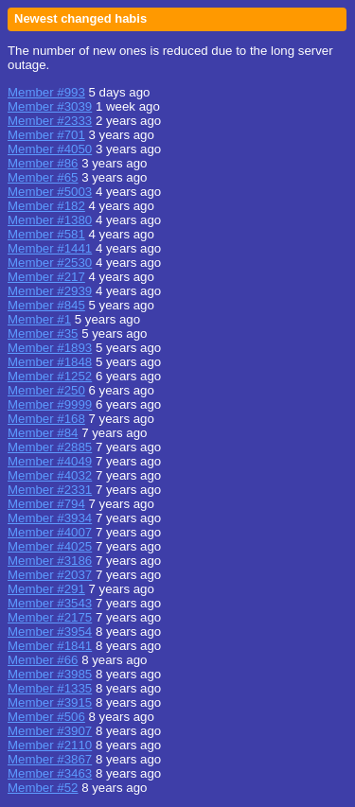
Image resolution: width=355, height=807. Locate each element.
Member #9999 (50, 404)
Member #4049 (50, 461)
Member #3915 (50, 702)
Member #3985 (50, 674)
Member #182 (46, 206)
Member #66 (43, 660)
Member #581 (46, 234)
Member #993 (46, 92)
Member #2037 (50, 575)
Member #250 (46, 390)
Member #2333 (50, 121)
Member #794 (46, 504)
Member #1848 (50, 362)
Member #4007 (50, 532)
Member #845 (46, 305)
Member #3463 (50, 773)
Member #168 (46, 419)
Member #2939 (50, 291)
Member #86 (43, 163)
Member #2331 (50, 489)
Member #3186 (50, 560)
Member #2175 (50, 617)
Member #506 (46, 717)
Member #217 (46, 277)
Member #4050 (50, 149)
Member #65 (43, 177)
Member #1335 (50, 688)
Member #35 (43, 333)
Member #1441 (50, 248)
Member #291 (46, 589)
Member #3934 (50, 518)
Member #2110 (50, 745)
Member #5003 (50, 191)
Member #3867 (50, 759)
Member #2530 (50, 262)
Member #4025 (50, 546)
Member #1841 (50, 646)
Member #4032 (50, 475)
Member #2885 (50, 447)
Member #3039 (50, 106)
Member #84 (43, 433)
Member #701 (46, 135)
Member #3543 (50, 603)
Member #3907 (50, 731)
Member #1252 (50, 376)
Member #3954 (50, 631)
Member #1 (39, 319)
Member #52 (43, 788)
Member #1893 (50, 348)
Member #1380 (50, 220)
